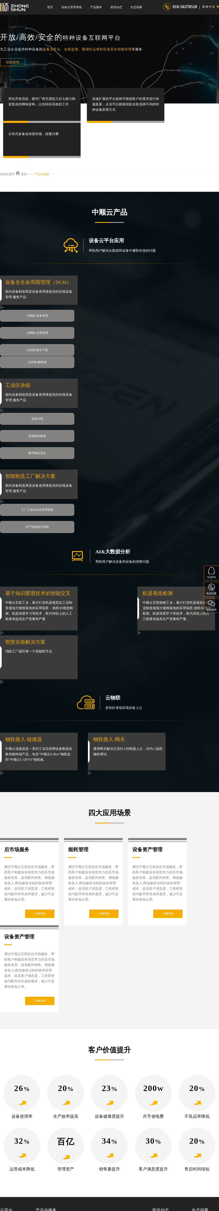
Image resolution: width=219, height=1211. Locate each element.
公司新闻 (158, 1132)
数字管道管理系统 (114, 1140)
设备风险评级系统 (114, 1158)
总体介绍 (35, 380)
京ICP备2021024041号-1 (88, 1204)
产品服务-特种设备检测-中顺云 (56, 1132)
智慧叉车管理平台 (114, 1131)
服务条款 (134, 1197)
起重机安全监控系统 (116, 1149)
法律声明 (84, 1197)
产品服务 (96, 7)
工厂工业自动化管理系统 (35, 449)
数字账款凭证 (35, 397)
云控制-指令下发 (35, 328)
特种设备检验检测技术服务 (53, 1150)
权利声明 (118, 1197)
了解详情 (40, 821)
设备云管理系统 (71, 7)
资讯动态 (116, 7)
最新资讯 (158, 1150)
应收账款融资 (118, 380)
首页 (50, 7)
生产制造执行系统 (118, 449)
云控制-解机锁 (118, 328)
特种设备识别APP (47, 1141)
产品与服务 (42, 174)
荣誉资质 (158, 1159)
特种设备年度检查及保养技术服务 (58, 1159)
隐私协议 (101, 1197)
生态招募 (136, 7)
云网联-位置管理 (118, 310)
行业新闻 (158, 1141)
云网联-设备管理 (35, 310)
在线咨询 (12, 62)
